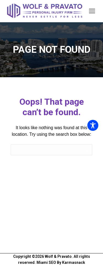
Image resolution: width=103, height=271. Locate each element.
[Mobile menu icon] (92, 10)
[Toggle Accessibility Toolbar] (93, 125)
